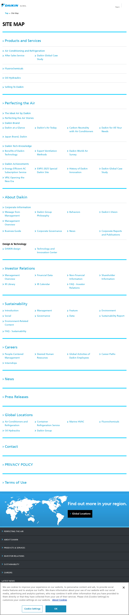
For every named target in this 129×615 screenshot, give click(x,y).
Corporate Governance (49, 231)
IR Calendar (43, 284)
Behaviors (74, 212)
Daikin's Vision (110, 212)
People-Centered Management (14, 356)
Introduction (12, 310)
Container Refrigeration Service (48, 423)
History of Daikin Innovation (78, 170)
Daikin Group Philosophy (44, 214)
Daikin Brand (12, 123)
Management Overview (12, 223)
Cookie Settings (32, 609)
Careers (11, 347)
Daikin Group (44, 430)
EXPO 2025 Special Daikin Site (47, 170)
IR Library (10, 284)
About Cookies (59, 600)
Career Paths (108, 354)
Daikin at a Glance (15, 127)
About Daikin (16, 197)
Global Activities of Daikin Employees (79, 356)
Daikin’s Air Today (47, 127)
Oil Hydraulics (13, 77)
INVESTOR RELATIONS (13, 556)
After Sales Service (14, 55)
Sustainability (16, 304)
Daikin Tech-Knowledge (18, 146)
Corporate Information (18, 207)
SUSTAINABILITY (10, 564)
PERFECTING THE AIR (12, 531)
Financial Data (45, 275)
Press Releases (16, 397)
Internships (11, 363)
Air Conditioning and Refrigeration (25, 50)
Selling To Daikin (14, 86)
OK (55, 609)
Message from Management (12, 214)
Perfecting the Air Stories (19, 118)
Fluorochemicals (14, 68)
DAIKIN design (13, 248)
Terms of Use (16, 482)
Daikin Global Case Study (47, 57)
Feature (73, 310)
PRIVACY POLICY (19, 464)
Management (44, 310)
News (72, 231)
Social (8, 315)
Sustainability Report (113, 315)
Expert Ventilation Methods (47, 153)
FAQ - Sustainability (15, 331)
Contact (11, 446)
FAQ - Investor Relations (77, 286)
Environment (109, 310)
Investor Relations (20, 268)
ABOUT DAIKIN (10, 539)
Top (6, 13)
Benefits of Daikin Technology (14, 153)
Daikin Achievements (17, 163)
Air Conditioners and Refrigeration (16, 423)
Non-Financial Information (77, 277)
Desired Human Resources (45, 356)
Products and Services (23, 40)
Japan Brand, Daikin (16, 136)
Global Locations (19, 415)
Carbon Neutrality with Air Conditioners (81, 129)
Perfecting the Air (20, 103)
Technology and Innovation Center (47, 250)
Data (72, 315)
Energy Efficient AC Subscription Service (15, 170)
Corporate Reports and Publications (112, 233)
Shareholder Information (108, 277)
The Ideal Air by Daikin (18, 113)
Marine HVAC (76, 421)
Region (117, 7)
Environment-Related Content (16, 323)
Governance (43, 315)
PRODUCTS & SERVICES (13, 548)
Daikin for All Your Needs (112, 129)
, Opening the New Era (14, 179)
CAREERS (7, 572)
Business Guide (13, 231)
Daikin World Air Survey (78, 153)
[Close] (123, 587)
